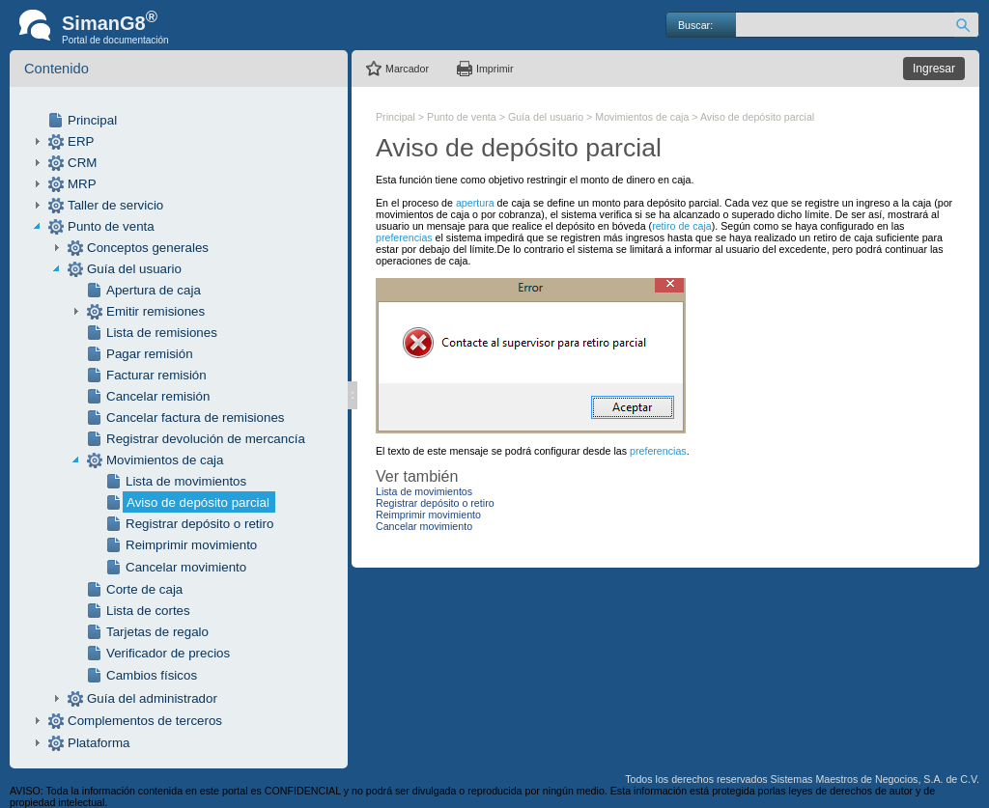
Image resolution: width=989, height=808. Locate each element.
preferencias (404, 237)
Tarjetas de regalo (157, 632)
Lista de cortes (148, 610)
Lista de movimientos (186, 481)
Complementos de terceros (145, 720)
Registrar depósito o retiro (199, 523)
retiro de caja (682, 226)
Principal (92, 120)
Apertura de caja (153, 290)
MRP (82, 184)
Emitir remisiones (155, 311)
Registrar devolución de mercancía (205, 439)
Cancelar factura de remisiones (195, 417)
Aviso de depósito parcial (198, 502)
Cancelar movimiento (186, 567)
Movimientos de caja (165, 460)
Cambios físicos (151, 675)
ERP (81, 141)
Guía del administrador (152, 698)
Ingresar (934, 68)
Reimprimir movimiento (191, 545)
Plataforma (98, 743)
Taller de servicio (115, 205)
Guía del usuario (134, 269)
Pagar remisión (149, 354)
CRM (82, 162)
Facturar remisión (156, 375)
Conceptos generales (148, 247)
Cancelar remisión (158, 396)
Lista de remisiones (161, 332)
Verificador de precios (168, 653)
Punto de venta (111, 226)
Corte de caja (144, 589)
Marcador (407, 68)
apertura (476, 203)
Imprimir (494, 68)
